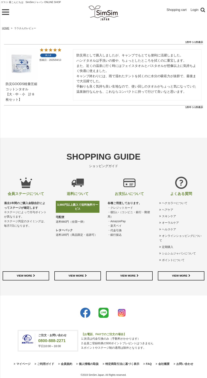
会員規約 (66, 363)
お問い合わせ (184, 363)
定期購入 (167, 246)
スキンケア (169, 216)
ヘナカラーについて (174, 203)
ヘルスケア (169, 229)
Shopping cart (177, 10)
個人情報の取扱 (89, 363)
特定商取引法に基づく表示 (122, 363)
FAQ (149, 363)
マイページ (23, 363)
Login (195, 10)
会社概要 (164, 363)
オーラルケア (170, 222)
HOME (5, 28)
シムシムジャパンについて (179, 253)
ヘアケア (167, 209)
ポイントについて (173, 260)
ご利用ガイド (45, 363)
